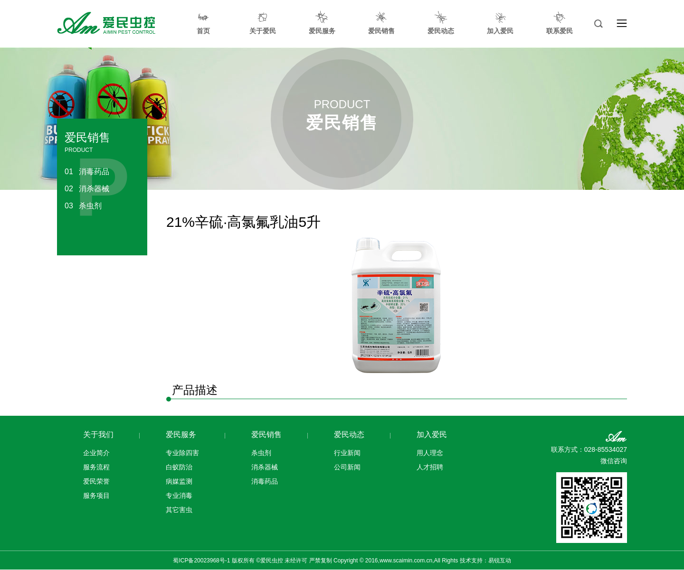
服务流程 (96, 467)
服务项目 (96, 495)
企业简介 (96, 453)
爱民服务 (181, 434)
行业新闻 (347, 453)
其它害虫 (179, 510)
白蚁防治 (179, 467)
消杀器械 (87, 189)
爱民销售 (266, 434)
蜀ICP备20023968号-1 (201, 560)
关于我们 (98, 434)
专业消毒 (179, 495)
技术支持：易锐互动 (485, 560)
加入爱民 (432, 434)
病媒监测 (179, 481)
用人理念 (430, 453)
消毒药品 (87, 172)
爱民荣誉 (96, 481)
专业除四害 (182, 453)
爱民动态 (349, 434)
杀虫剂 (83, 206)
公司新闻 (347, 467)
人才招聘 (430, 467)
